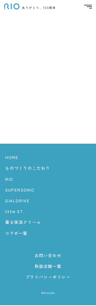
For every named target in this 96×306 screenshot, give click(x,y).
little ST (14, 212)
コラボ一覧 (16, 233)
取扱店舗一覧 (48, 267)
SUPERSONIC (20, 190)
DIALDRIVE (17, 201)
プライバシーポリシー (48, 278)
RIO (9, 179)
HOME (11, 158)
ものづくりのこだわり (27, 169)
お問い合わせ (48, 256)
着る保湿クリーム (23, 223)
